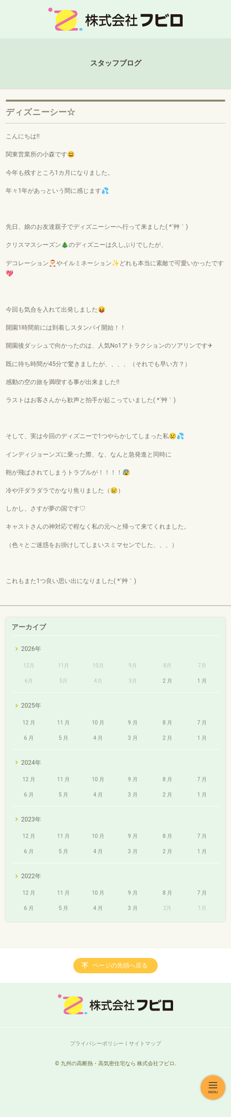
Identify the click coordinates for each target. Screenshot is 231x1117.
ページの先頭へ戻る (120, 965)
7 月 (202, 722)
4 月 (98, 738)
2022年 (31, 876)
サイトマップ (145, 1043)
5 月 (63, 738)
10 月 (98, 722)
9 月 (132, 722)
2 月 (167, 681)
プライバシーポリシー (97, 1043)
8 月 (167, 722)
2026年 (31, 648)
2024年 (31, 762)
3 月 (132, 738)
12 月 (29, 722)
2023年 (31, 819)
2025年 (31, 705)
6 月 (28, 738)
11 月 (63, 722)
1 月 (202, 681)
